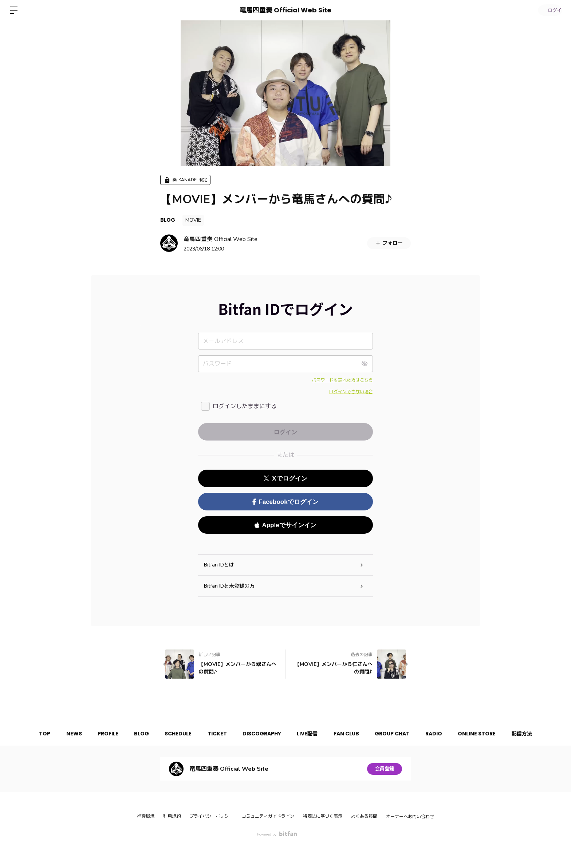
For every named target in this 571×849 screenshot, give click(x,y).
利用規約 (172, 816)
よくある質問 (364, 816)
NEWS (62, 733)
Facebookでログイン (285, 501)
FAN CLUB (351, 733)
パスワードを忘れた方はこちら (342, 380)
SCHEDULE (173, 733)
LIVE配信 (309, 733)
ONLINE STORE (489, 733)
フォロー (389, 243)
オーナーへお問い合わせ (410, 816)
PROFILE (98, 733)
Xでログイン (285, 478)
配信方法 (536, 733)
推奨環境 (145, 816)
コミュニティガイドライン (268, 816)
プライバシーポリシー (211, 816)
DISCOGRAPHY (262, 733)
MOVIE (193, 220)
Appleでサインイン (285, 525)
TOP (30, 733)
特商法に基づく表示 (322, 816)
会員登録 (384, 768)
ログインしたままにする (245, 406)
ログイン (549, 10)
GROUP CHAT (399, 733)
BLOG (167, 220)
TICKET (214, 733)
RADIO (443, 733)
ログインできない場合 (351, 392)
